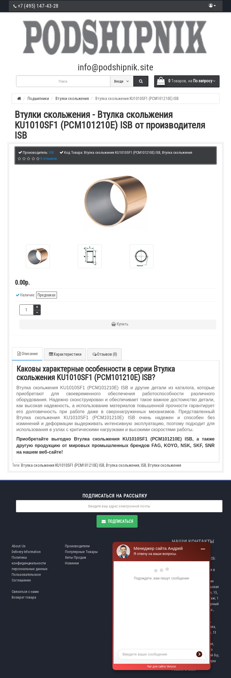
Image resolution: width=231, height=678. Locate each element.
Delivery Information (26, 551)
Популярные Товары (81, 551)
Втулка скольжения (122, 465)
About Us (19, 546)
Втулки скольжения (164, 465)
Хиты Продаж (75, 557)
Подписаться (117, 521)
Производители (77, 546)
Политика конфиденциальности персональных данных (30, 563)
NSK (185, 445)
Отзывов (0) (104, 354)
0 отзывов (48, 158)
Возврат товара (24, 597)
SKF (197, 445)
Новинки (72, 563)
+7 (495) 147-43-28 (35, 6)
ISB (143, 465)
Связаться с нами (25, 591)
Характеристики (64, 354)
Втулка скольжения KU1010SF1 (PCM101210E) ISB (62, 465)
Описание (27, 353)
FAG (156, 445)
